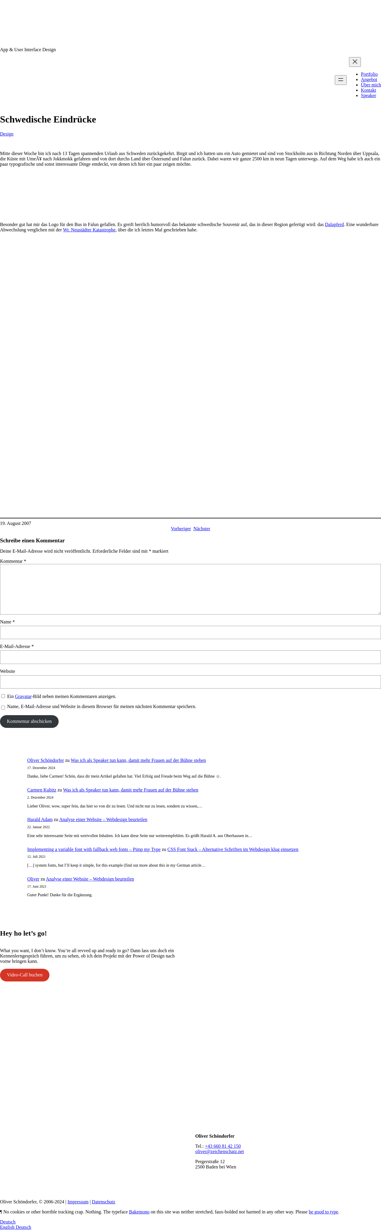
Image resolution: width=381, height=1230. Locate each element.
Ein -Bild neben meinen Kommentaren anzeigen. (61, 696)
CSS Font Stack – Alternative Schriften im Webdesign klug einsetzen (233, 849)
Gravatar (23, 696)
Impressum (78, 1201)
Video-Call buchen (24, 974)
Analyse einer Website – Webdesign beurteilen (103, 819)
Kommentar (13, 561)
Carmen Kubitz (41, 789)
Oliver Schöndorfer (45, 760)
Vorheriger (181, 528)
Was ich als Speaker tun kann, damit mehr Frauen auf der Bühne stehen (138, 760)
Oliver (33, 878)
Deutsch (7, 1221)
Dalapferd (334, 224)
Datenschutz (103, 1201)
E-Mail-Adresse (17, 646)
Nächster (201, 528)
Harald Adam (40, 819)
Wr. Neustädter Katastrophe (89, 229)
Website (7, 671)
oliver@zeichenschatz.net (219, 1151)
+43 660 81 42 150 (223, 1146)
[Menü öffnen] (341, 80)
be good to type (323, 1211)
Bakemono (139, 1211)
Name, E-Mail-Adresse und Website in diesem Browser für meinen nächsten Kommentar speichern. (101, 706)
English (8, 1227)
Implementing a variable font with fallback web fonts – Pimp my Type (93, 849)
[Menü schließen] (355, 62)
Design (6, 133)
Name (7, 621)
